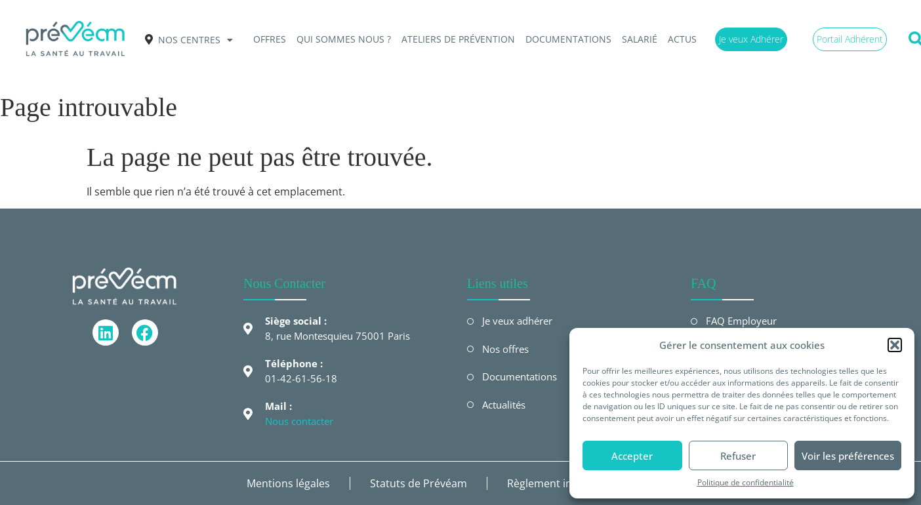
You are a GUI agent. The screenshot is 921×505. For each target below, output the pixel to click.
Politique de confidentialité (745, 482)
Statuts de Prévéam (418, 483)
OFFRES (269, 39)
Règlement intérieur (556, 483)
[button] (894, 345)
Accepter (632, 455)
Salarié (639, 39)
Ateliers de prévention (458, 39)
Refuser (738, 455)
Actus (682, 39)
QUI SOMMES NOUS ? (344, 39)
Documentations (568, 39)
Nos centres (195, 40)
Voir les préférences (848, 455)
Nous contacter (299, 421)
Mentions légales (288, 483)
